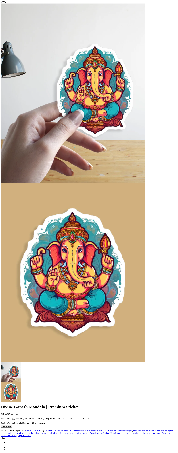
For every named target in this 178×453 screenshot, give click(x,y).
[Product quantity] (57, 423)
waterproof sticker (8, 435)
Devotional (28, 431)
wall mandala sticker (142, 433)
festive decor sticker (93, 431)
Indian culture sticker (158, 431)
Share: (4, 438)
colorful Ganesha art (54, 431)
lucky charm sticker (16, 433)
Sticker (37, 431)
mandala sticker (32, 433)
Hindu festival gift (124, 431)
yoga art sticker (24, 435)
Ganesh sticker (109, 431)
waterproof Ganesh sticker (163, 433)
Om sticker (64, 433)
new (41, 433)
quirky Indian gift (104, 433)
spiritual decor (119, 433)
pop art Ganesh (89, 433)
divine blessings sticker (74, 431)
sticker (129, 433)
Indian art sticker (140, 431)
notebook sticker (51, 433)
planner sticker (76, 433)
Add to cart (6, 426)
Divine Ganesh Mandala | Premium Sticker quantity (23, 423)
